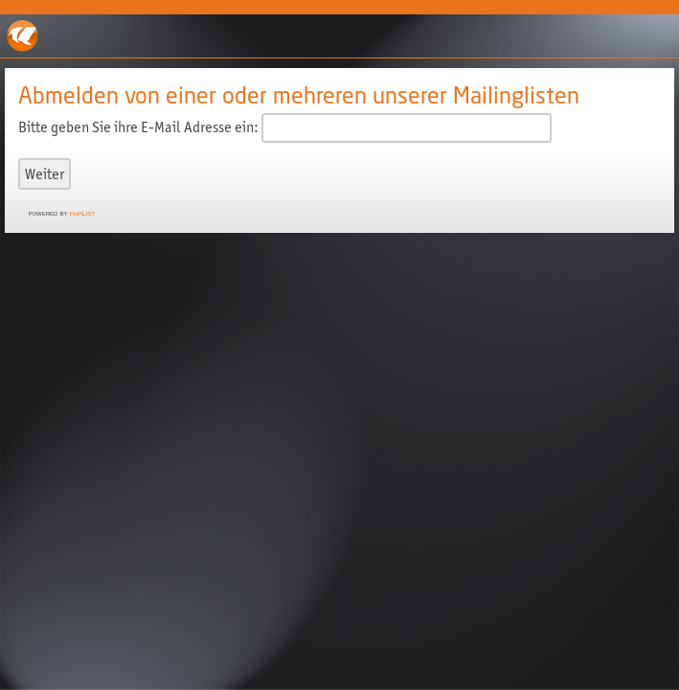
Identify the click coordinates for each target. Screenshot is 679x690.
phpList (82, 213)
